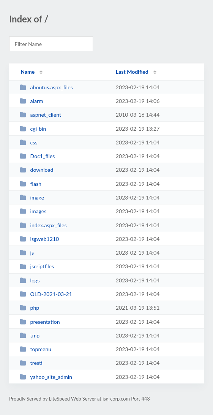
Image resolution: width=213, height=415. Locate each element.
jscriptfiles (37, 266)
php (29, 307)
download (36, 169)
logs (29, 280)
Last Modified (132, 71)
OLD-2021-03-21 (46, 294)
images (33, 211)
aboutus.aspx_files (46, 87)
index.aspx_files (43, 225)
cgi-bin (33, 128)
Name (28, 71)
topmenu (35, 349)
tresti (31, 363)
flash (30, 184)
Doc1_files (37, 156)
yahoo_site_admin (46, 377)
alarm (31, 101)
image (32, 197)
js (27, 252)
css (28, 142)
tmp (29, 335)
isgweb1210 (39, 239)
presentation (40, 321)
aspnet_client (40, 114)
